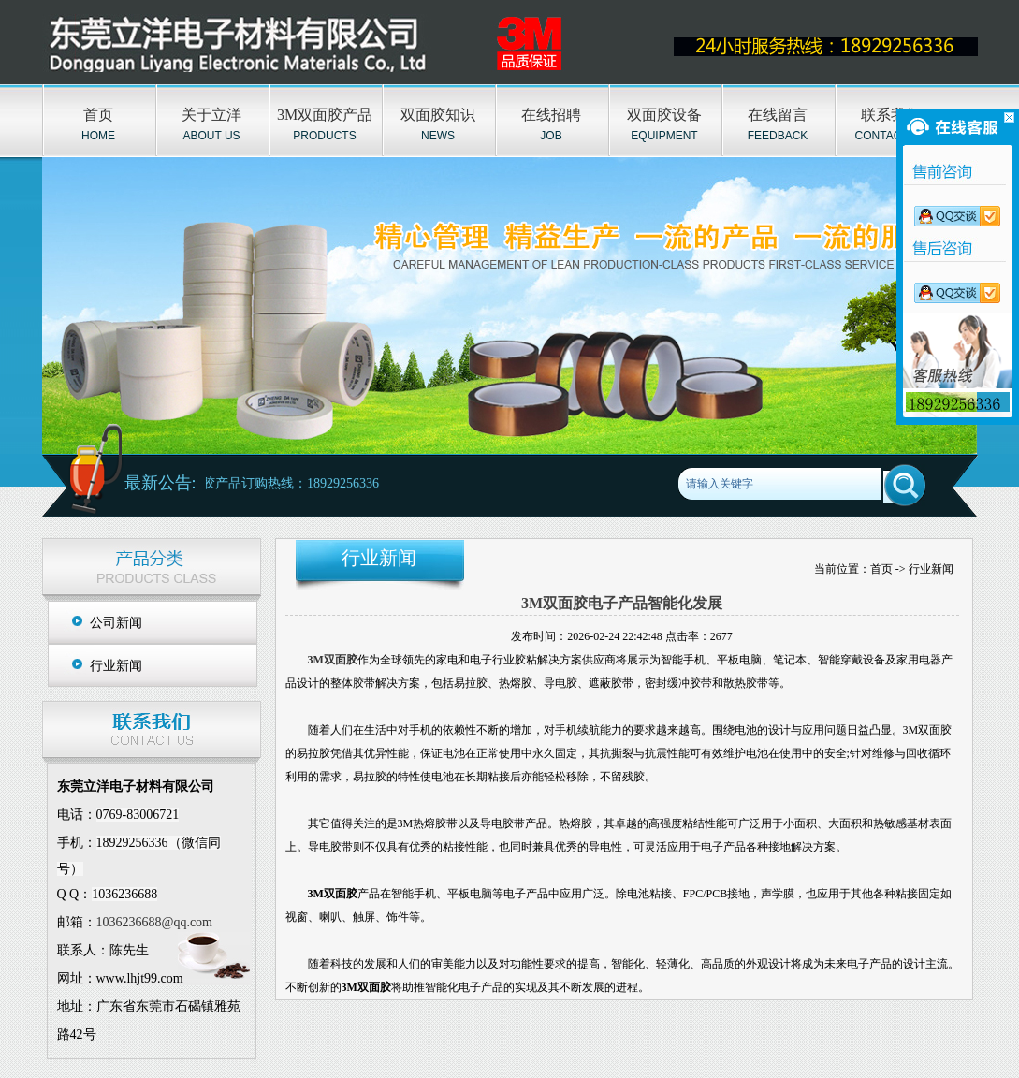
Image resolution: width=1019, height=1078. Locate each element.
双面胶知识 (437, 115)
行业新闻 (116, 666)
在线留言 (778, 115)
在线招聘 (551, 115)
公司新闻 (116, 623)
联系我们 (891, 115)
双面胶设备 (664, 115)
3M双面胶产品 (324, 115)
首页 (98, 115)
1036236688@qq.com (154, 922)
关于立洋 (211, 115)
